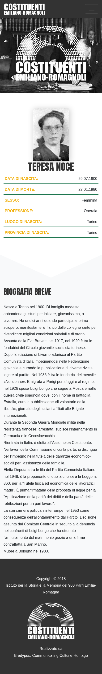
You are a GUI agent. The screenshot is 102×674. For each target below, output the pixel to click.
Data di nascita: (21, 179)
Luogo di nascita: (23, 222)
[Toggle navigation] (91, 9)
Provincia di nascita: (27, 233)
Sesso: (12, 200)
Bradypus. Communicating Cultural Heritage (51, 656)
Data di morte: (20, 189)
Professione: (19, 211)
